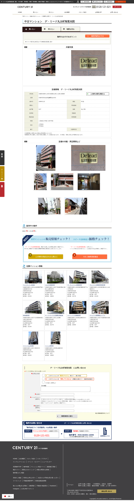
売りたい (51, 12)
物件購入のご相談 (18, 473)
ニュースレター (47, 462)
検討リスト (16, 470)
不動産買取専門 (28, 481)
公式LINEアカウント (27, 489)
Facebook (53, 486)
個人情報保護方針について (102, 414)
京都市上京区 (46, 16)
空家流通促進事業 (40, 481)
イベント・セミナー (34, 462)
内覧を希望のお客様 (43, 470)
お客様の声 (98, 12)
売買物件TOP (17, 467)
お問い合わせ (117, 6)
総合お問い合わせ (107, 492)
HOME (20, 12)
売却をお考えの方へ (29, 478)
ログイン (120, 1)
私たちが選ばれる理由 (20, 486)
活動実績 (31, 486)
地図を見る (70, 29)
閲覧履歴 (108, 1)
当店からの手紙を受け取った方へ (48, 478)
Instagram (16, 489)
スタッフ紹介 (83, 12)
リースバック (17, 481)
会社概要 (67, 12)
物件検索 (26, 467)
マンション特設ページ (38, 467)
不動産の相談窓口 (42, 486)
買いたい (35, 12)
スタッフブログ (42, 459)
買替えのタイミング (28, 470)
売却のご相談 (17, 478)
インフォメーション (19, 462)
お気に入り (97, 1)
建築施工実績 (51, 467)
